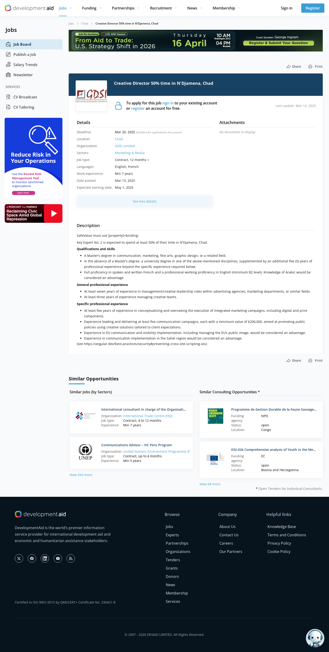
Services (173, 601)
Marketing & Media (130, 153)
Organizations (178, 551)
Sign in (286, 8)
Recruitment (161, 8)
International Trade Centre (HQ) (147, 416)
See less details (145, 201)
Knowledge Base (282, 526)
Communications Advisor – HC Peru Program (136, 445)
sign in (168, 103)
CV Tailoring (20, 107)
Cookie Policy (279, 551)
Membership (224, 8)
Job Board (18, 44)
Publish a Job (21, 54)
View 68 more (210, 484)
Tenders (173, 559)
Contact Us (229, 534)
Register (313, 8)
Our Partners (230, 551)
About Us (227, 526)
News (192, 8)
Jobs (63, 8)
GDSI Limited (125, 146)
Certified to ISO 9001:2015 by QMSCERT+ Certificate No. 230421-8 (65, 602)
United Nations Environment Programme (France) (161, 451)
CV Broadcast (21, 97)
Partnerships (123, 8)
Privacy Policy (279, 543)
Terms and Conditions (287, 534)
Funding (89, 8)
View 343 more (81, 475)
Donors (172, 576)
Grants (172, 568)
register (138, 108)
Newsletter (19, 75)
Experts (172, 534)
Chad (84, 23)
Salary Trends (21, 64)
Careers (226, 543)
